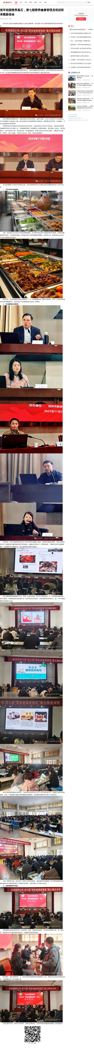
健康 (35, 2)
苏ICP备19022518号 (72, 116)
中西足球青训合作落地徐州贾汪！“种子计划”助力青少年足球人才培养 (85, 92)
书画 (45, 2)
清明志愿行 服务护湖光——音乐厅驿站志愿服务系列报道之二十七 (85, 99)
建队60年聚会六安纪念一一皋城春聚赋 (85, 76)
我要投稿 (81, 19)
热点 (21, 2)
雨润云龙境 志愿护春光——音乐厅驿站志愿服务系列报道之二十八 (85, 84)
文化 (40, 2)
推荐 (16, 2)
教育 (30, 2)
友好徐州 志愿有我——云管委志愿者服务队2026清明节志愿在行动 (85, 107)
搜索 (89, 2)
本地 (26, 2)
